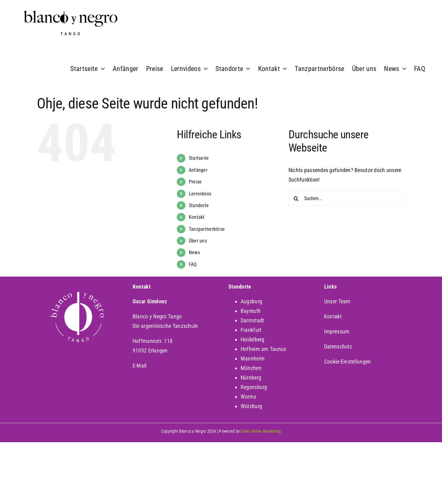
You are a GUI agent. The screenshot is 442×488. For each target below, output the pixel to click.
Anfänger (198, 170)
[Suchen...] (347, 198)
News (194, 252)
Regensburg (254, 387)
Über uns (198, 241)
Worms (248, 396)
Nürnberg (251, 377)
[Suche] (296, 198)
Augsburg (251, 301)
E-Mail (140, 365)
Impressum (336, 331)
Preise (195, 182)
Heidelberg (253, 339)
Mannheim (253, 358)
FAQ (193, 264)
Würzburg (251, 406)
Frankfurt (251, 330)
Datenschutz (338, 346)
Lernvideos (200, 194)
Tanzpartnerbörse (207, 229)
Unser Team (337, 301)
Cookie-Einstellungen (347, 361)
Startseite (199, 158)
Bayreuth (251, 311)
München (251, 368)
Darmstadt (252, 320)
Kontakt (197, 217)
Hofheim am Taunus (263, 349)
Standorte (199, 205)
